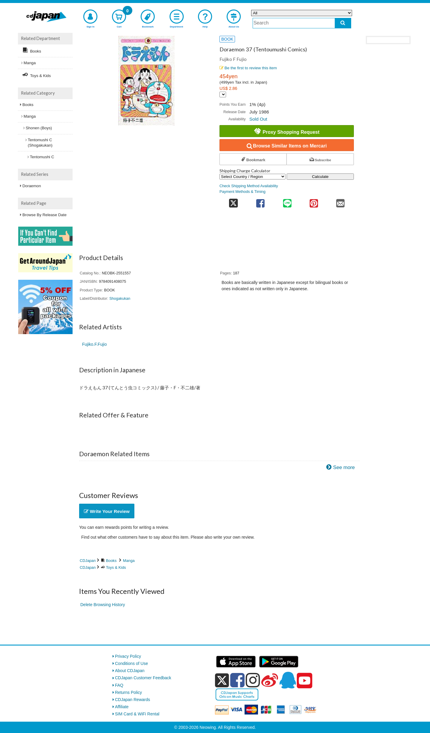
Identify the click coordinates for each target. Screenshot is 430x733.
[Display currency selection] (222, 94)
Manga (129, 560)
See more (344, 467)
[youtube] (304, 681)
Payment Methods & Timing (242, 192)
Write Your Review (107, 511)
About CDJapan (130, 670)
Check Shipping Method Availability (248, 186)
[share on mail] (340, 201)
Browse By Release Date (44, 215)
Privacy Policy (128, 656)
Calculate (320, 176)
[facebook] (237, 680)
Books (111, 560)
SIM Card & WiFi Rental (137, 714)
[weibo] (269, 680)
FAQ (119, 685)
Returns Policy (128, 692)
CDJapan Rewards (132, 699)
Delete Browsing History (102, 604)
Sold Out (258, 119)
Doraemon (31, 186)
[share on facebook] (260, 201)
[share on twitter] (233, 201)
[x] (222, 680)
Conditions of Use (131, 663)
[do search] (343, 23)
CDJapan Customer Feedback (143, 677)
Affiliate (122, 706)
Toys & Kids (116, 567)
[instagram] (253, 680)
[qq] (287, 680)
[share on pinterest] (313, 201)
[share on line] (287, 201)
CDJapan (88, 560)
